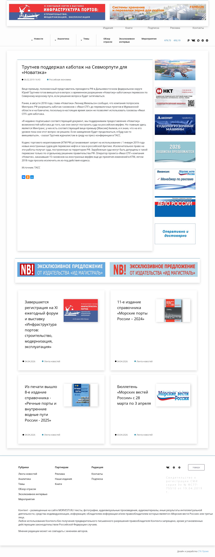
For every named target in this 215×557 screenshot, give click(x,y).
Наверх (196, 467)
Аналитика (24, 479)
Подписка (153, 28)
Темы (21, 484)
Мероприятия (149, 38)
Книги (128, 28)
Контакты (198, 28)
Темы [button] (86, 38)
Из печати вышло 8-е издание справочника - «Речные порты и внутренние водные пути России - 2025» (41, 403)
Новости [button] (38, 38)
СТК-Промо (203, 551)
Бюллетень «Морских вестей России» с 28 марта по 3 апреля (134, 395)
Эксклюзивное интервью (127, 40)
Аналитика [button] (63, 38)
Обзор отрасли (107, 40)
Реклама (175, 28)
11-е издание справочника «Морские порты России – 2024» (132, 310)
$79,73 (167, 40)
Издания (108, 28)
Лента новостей (27, 473)
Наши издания (63, 479)
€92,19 (177, 40)
